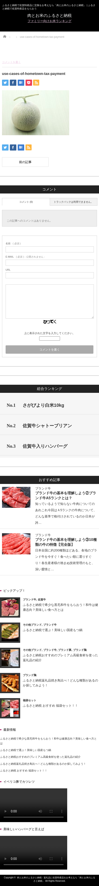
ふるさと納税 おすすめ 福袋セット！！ (50, 705)
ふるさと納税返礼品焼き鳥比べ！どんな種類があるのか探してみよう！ (43, 763)
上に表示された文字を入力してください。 (49, 333)
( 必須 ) (13, 243)
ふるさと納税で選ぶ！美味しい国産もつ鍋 (52, 630)
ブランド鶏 (79, 650)
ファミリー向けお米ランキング (49, 21)
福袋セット (29, 700)
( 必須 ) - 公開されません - (25, 256)
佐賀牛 (42, 599)
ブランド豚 (64, 650)
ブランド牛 (43, 488)
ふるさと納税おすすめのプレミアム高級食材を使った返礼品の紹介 (40, 756)
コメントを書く (11, 62)
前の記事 (25, 162)
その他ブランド (32, 624)
